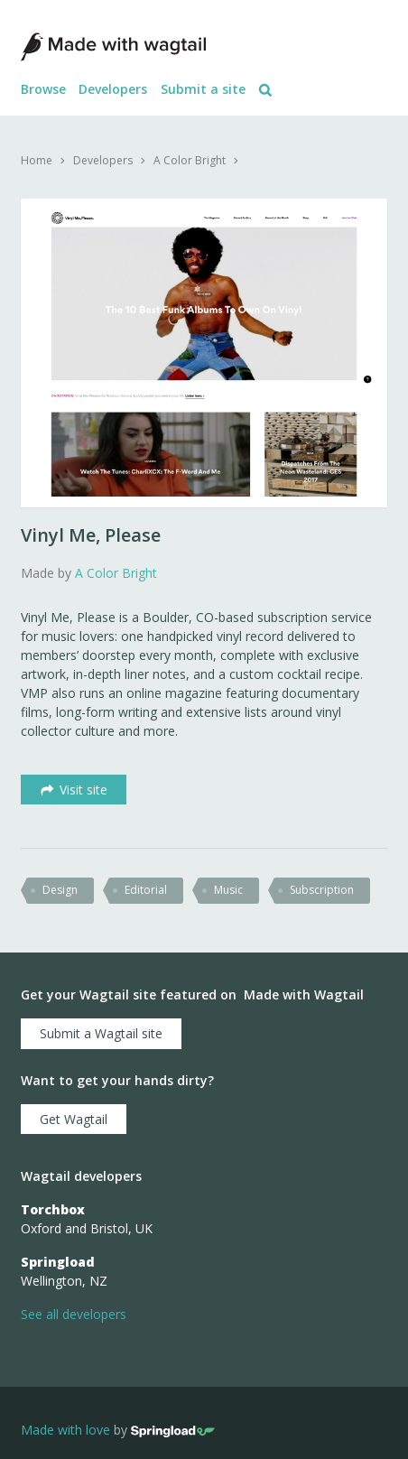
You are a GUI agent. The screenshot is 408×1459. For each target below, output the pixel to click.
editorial (146, 889)
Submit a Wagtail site (101, 1033)
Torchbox (53, 1209)
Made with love (65, 1430)
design (60, 889)
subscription (322, 889)
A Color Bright (189, 160)
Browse (43, 89)
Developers (113, 89)
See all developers (73, 1314)
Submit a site (203, 89)
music (228, 889)
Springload (58, 1261)
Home (36, 160)
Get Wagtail (73, 1119)
